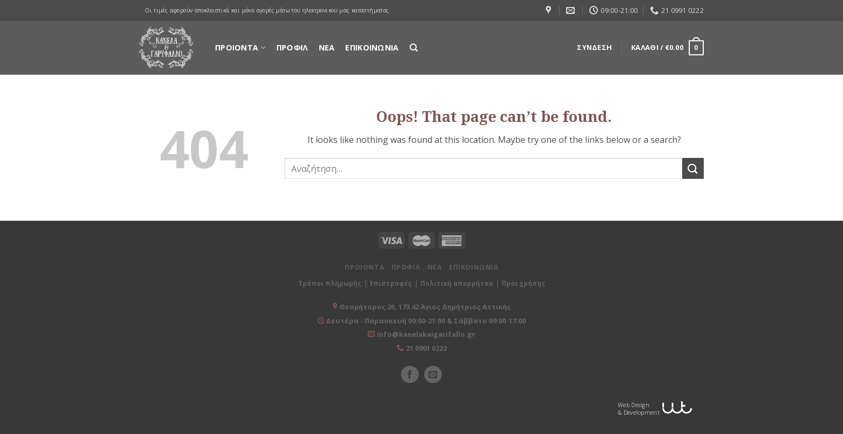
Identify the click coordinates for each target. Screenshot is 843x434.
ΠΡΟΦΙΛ (292, 47)
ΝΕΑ (327, 47)
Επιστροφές (391, 283)
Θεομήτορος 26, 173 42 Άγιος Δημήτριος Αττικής (425, 307)
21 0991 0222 (426, 348)
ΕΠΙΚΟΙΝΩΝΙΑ (371, 47)
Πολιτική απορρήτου (456, 283)
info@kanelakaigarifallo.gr (426, 334)
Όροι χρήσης (523, 283)
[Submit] (693, 168)
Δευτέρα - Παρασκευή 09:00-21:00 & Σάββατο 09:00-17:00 (425, 321)
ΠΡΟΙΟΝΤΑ (240, 47)
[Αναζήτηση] (414, 48)
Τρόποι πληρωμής (329, 283)
